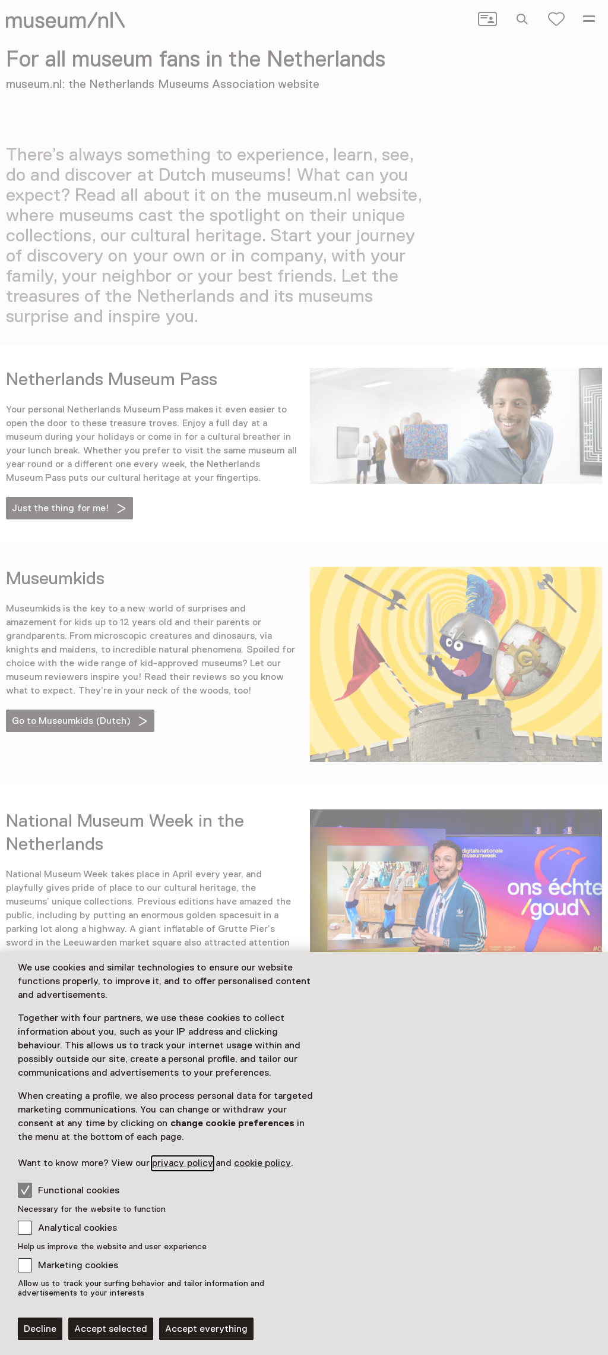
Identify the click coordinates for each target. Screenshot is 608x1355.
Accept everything (206, 1329)
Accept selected (110, 1329)
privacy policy (182, 1163)
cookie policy (262, 1163)
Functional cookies (68, 1190)
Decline (40, 1329)
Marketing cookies (78, 1265)
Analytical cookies (77, 1227)
